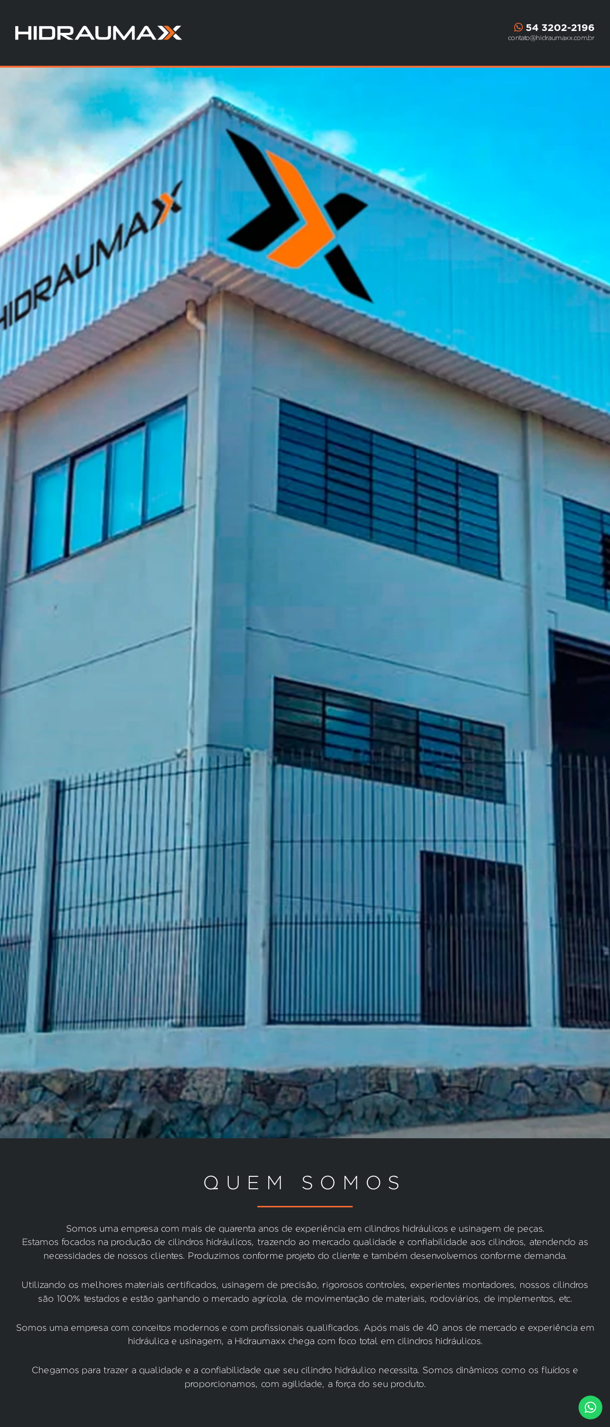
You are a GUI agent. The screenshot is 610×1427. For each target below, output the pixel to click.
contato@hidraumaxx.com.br (551, 37)
